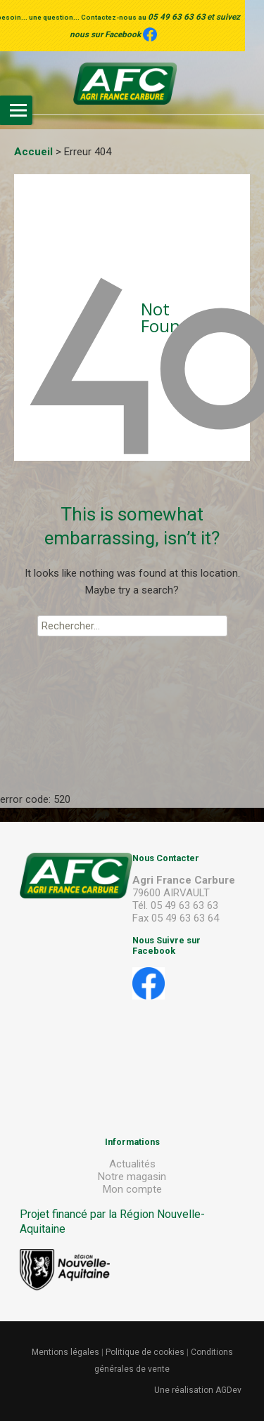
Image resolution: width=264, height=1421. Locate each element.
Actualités (132, 1164)
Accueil (33, 151)
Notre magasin (132, 1176)
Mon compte (132, 1189)
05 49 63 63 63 (177, 17)
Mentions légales (65, 1352)
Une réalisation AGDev (197, 1390)
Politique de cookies (145, 1352)
